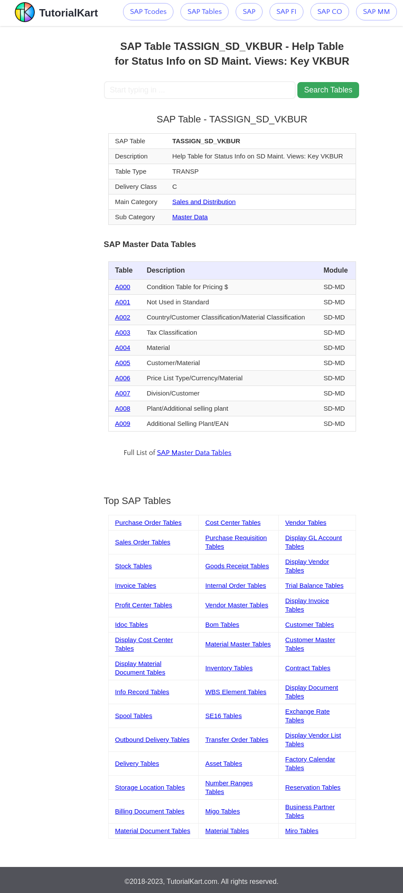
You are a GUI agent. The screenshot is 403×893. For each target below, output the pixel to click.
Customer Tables (309, 624)
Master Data (190, 217)
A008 (122, 408)
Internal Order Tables (235, 585)
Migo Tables (222, 811)
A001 (122, 302)
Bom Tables (222, 624)
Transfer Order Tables (236, 739)
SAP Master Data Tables (194, 453)
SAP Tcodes (148, 12)
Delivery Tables (137, 763)
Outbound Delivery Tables (152, 739)
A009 (122, 423)
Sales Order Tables (142, 542)
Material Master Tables (238, 644)
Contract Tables (307, 668)
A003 (122, 332)
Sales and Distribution (204, 201)
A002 (122, 317)
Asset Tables (223, 763)
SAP (249, 12)
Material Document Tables (152, 830)
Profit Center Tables (143, 605)
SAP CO (329, 12)
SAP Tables (204, 12)
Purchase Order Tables (148, 522)
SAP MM (376, 12)
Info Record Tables (142, 691)
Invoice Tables (136, 585)
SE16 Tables (223, 715)
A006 (122, 378)
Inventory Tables (229, 668)
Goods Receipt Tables (237, 566)
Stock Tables (133, 566)
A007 (122, 393)
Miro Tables (301, 830)
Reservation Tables (312, 787)
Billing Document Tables (150, 811)
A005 (122, 362)
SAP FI (286, 12)
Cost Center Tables (232, 522)
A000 (122, 286)
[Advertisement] (52, 156)
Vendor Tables (305, 522)
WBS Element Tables (235, 691)
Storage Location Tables (150, 787)
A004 (122, 347)
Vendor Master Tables (236, 605)
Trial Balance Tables (314, 585)
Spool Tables (134, 715)
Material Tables (227, 830)
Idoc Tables (131, 624)
